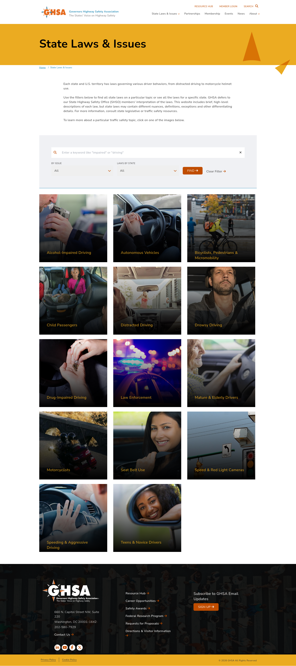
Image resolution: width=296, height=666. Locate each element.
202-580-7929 (65, 627)
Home (42, 67)
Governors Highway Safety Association (94, 11)
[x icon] (80, 647)
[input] (147, 152)
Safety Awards (138, 608)
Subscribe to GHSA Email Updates (215, 596)
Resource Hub (204, 6)
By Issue (56, 163)
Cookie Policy (69, 659)
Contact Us (64, 635)
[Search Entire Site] (250, 6)
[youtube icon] (65, 647)
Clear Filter (216, 171)
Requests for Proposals (144, 623)
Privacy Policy (48, 659)
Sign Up (206, 607)
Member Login (228, 6)
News (241, 13)
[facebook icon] (72, 647)
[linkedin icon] (57, 647)
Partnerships (192, 13)
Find (192, 171)
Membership (212, 13)
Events (229, 13)
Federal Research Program (146, 616)
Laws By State (126, 163)
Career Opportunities (142, 601)
